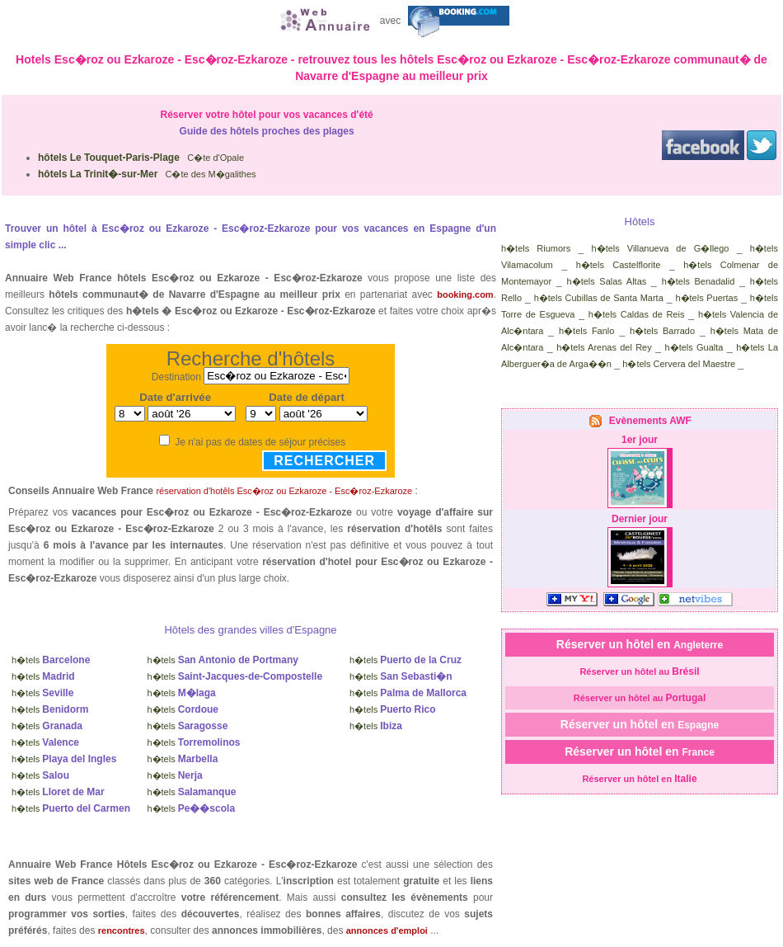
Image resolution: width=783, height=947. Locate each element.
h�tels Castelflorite (618, 265)
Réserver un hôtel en (639, 644)
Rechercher (324, 461)
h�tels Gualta (694, 347)
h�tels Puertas (706, 298)
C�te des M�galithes (147, 174)
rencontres (121, 930)
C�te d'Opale (141, 158)
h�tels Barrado (662, 331)
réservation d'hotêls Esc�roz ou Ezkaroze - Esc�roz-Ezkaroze (284, 491)
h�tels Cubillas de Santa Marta (598, 298)
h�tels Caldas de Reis (636, 314)
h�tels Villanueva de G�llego (660, 248)
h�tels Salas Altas (607, 281)
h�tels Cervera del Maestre (678, 364)
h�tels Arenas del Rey (604, 347)
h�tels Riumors (535, 248)
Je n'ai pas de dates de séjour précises (260, 442)
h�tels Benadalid (698, 281)
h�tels (51, 660)
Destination (176, 376)
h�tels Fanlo (586, 331)
